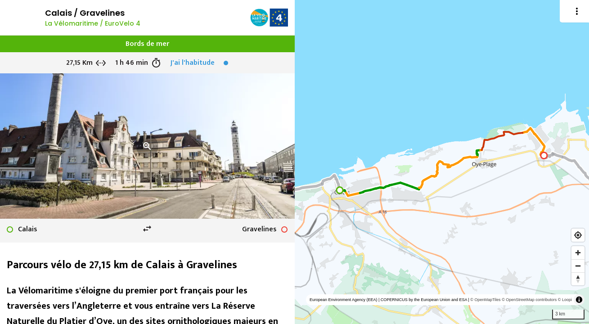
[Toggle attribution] (579, 299)
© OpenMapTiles (485, 299)
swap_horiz (147, 228)
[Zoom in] (578, 252)
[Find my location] (578, 235)
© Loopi (565, 299)
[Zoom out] (578, 265)
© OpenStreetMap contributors (529, 299)
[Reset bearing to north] (578, 278)
